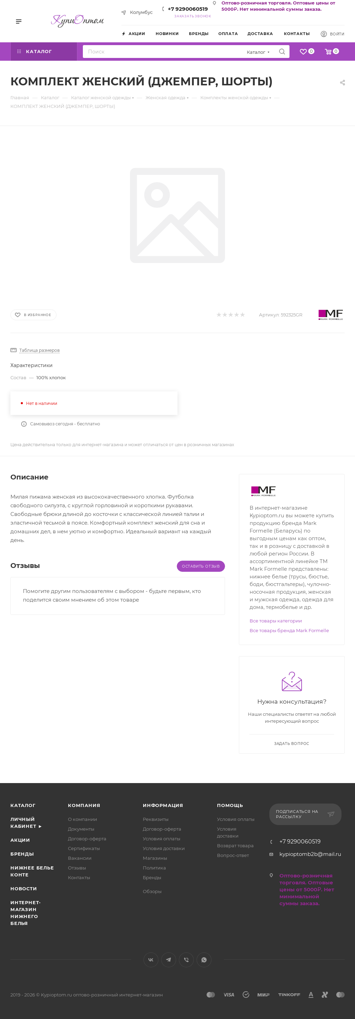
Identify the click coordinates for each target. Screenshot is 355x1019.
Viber (186, 959)
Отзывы (77, 868)
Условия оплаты (161, 838)
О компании (82, 819)
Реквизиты (155, 819)
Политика (154, 868)
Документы (81, 829)
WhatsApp (204, 959)
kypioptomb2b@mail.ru (310, 854)
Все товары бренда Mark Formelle (289, 630)
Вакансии (80, 858)
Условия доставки (164, 848)
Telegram (168, 959)
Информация (163, 805)
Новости (23, 888)
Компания (84, 805)
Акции (20, 840)
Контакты (79, 877)
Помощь (230, 805)
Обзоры (152, 891)
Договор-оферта (87, 838)
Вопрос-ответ (233, 855)
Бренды (22, 854)
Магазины (155, 858)
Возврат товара (235, 845)
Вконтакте (151, 959)
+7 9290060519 (188, 9)
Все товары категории (276, 620)
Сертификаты (84, 848)
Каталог (23, 805)
